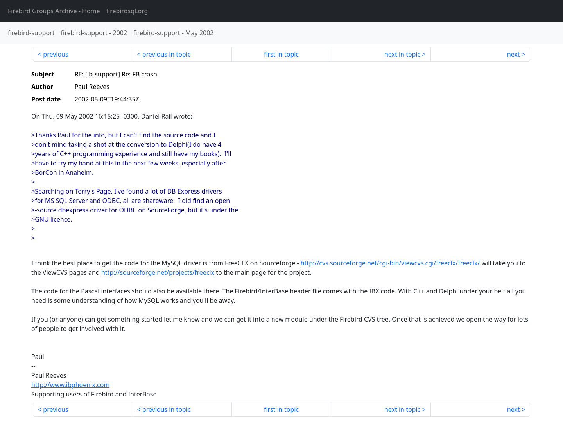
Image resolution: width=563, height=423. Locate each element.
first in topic (281, 54)
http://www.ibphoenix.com (70, 384)
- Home (54, 11)
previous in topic (166, 54)
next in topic (402, 54)
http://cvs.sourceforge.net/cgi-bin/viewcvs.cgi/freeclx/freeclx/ (390, 263)
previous (55, 54)
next (513, 54)
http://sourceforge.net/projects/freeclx (157, 272)
